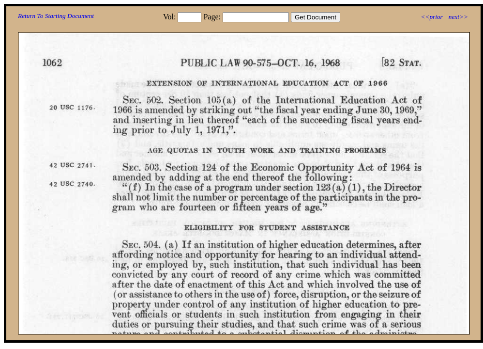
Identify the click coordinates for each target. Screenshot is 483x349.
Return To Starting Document (56, 15)
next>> (458, 16)
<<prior (431, 16)
